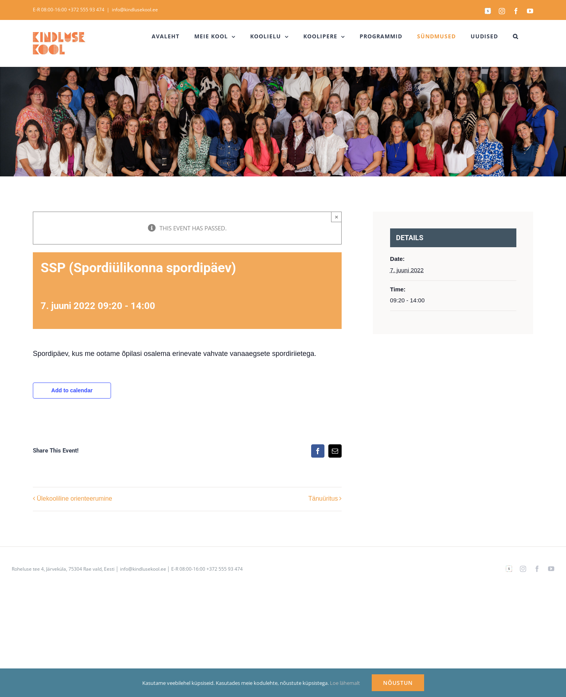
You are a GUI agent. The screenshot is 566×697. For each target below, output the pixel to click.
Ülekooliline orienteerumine (74, 498)
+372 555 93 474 (86, 9)
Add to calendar (72, 390)
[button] (515, 36)
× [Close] (337, 217)
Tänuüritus (323, 498)
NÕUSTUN (398, 682)
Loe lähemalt (345, 682)
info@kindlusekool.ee (135, 9)
